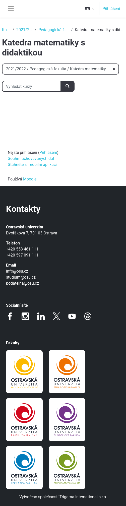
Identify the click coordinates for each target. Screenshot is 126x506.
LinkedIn (41, 316)
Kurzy (6, 29)
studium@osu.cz (21, 277)
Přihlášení (111, 8)
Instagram (25, 316)
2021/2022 (24, 29)
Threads (87, 316)
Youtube (72, 316)
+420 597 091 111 (22, 255)
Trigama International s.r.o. (83, 496)
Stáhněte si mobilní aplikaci (32, 164)
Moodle (29, 179)
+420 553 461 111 (22, 249)
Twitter (56, 316)
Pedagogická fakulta (53, 29)
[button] (89, 9)
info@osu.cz (17, 271)
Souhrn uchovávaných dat (31, 158)
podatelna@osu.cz (22, 283)
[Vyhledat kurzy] (31, 86)
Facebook (10, 316)
